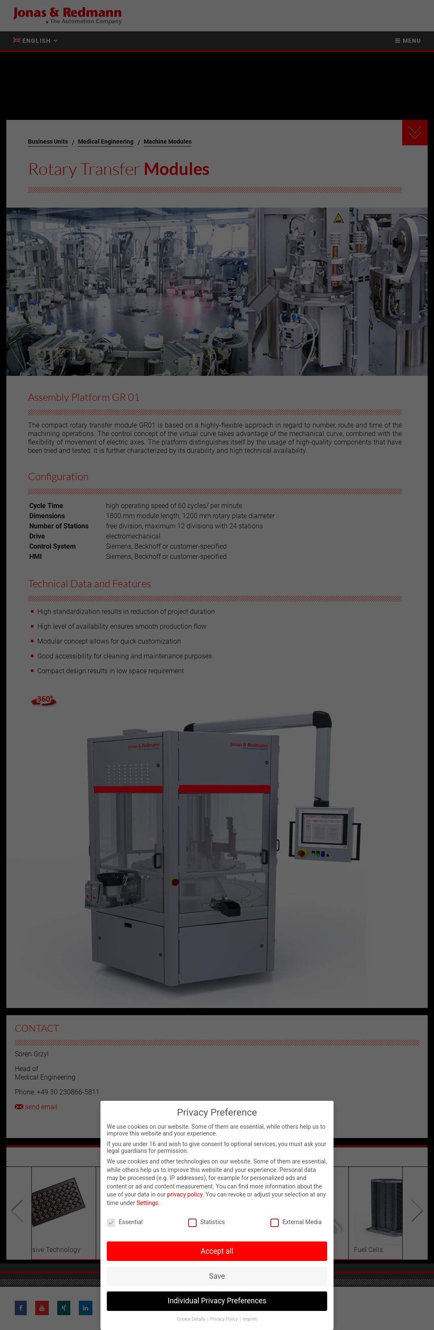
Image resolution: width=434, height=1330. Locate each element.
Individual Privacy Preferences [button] (216, 1301)
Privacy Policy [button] (225, 1319)
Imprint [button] (250, 1319)
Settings (147, 1202)
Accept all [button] (217, 1251)
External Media (295, 1222)
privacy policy (185, 1194)
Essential (125, 1222)
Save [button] (217, 1276)
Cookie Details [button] (192, 1319)
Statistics (206, 1222)
